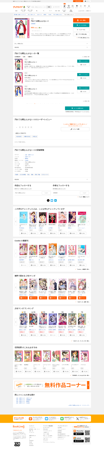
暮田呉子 (21, 295)
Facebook (31, 445)
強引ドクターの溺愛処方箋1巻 (32, 225)
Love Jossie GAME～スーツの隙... (71, 226)
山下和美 (50, 228)
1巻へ (24, 56)
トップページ (32, 427)
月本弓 (69, 295)
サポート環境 (46, 434)
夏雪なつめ (37, 228)
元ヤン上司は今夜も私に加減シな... (62, 226)
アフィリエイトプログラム (49, 442)
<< (27, 103)
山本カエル (51, 259)
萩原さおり (74, 259)
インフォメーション (47, 437)
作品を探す (45, 429)
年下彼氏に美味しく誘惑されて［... (52, 293)
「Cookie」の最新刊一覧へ (82, 269)
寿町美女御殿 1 (52, 224)
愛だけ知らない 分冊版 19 (52, 257)
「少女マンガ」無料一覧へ (83, 302)
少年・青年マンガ (23, 11)
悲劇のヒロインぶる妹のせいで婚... (42, 328)
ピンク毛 (80, 295)
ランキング (31, 432)
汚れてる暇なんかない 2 (31, 75)
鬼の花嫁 (31, 326)
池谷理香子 (21, 259)
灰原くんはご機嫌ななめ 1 (42, 225)
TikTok (30, 442)
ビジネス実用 (64, 11)
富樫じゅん (31, 329)
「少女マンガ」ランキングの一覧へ (80, 341)
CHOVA (50, 329)
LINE (30, 437)
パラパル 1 (83, 364)
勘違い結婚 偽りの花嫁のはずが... (81, 328)
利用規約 (60, 432)
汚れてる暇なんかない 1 (31, 62)
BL (37, 10)
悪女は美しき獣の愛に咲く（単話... (62, 328)
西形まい (70, 228)
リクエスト (45, 440)
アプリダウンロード (47, 430)
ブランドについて (61, 429)
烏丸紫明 (65, 329)
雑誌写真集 (71, 11)
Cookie (26, 160)
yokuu (74, 329)
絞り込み (28, 7)
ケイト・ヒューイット (83, 228)
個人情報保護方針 (61, 434)
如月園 (69, 259)
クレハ (36, 329)
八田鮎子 (41, 228)
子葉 (50, 295)
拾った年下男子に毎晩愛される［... (32, 293)
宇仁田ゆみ (21, 228)
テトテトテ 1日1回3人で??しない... (23, 258)
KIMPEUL (55, 329)
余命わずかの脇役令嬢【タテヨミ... (52, 328)
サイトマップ (61, 439)
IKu (59, 228)
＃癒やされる (27, 136)
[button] (23, 233)
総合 (16, 10)
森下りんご (85, 329)
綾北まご (21, 329)
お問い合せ (45, 439)
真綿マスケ (41, 329)
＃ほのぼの (18, 136)
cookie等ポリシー (61, 437)
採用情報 (60, 430)
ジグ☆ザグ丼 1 (65, 364)
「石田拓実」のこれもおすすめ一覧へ (80, 375)
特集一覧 (31, 430)
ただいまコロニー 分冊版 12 (62, 257)
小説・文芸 (57, 10)
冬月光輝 (26, 329)
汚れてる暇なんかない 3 (31, 89)
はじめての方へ (81, 10)
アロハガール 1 (71, 256)
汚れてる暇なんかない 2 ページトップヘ (79, 405)
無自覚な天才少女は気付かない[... (62, 293)
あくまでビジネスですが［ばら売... (42, 293)
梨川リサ (70, 329)
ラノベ (50, 10)
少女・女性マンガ (30, 11)
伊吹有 (59, 295)
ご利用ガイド (88, 10)
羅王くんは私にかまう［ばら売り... (81, 293)
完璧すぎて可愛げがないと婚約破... (23, 328)
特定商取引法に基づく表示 (63, 435)
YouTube (31, 443)
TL (43, 10)
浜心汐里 (60, 259)
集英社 (26, 158)
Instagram (31, 440)
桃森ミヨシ (31, 259)
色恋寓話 (26, 364)
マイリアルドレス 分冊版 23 (42, 257)
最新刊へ (30, 56)
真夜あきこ (31, 295)
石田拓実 (33, 23)
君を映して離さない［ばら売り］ (71, 293)
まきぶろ (64, 295)
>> (76, 103)
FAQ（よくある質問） (48, 435)
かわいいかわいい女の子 (56, 365)
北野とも (65, 259)
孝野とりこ (31, 228)
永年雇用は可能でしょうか (71, 327)
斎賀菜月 (60, 329)
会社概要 (60, 427)
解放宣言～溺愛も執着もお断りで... (23, 293)
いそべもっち (42, 295)
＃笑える (35, 136)
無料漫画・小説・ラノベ (34, 429)
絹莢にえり (80, 329)
